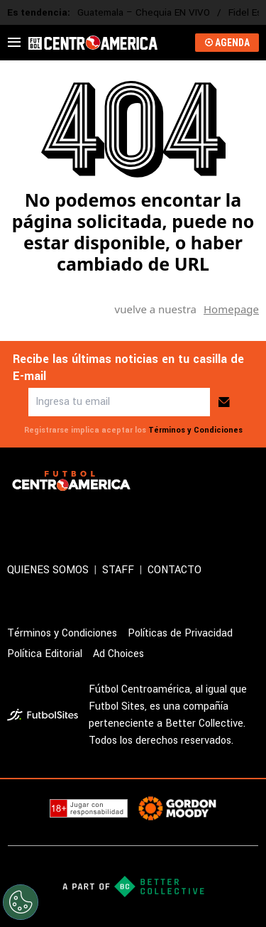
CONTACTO (174, 570)
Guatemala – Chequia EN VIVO (143, 12)
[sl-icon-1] (15, 517)
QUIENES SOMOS (48, 570)
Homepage (231, 309)
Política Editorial (44, 653)
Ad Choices (118, 653)
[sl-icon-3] (78, 517)
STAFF (118, 570)
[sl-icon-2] (46, 517)
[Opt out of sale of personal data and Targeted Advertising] (20, 902)
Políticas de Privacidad (180, 633)
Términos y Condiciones (195, 430)
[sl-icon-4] (109, 517)
